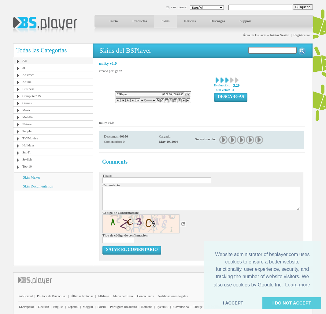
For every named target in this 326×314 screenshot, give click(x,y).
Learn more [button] (297, 284)
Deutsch (43, 306)
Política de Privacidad (52, 296)
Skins (165, 21)
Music (26, 110)
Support (246, 21)
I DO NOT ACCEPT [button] (291, 303)
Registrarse (301, 35)
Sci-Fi (26, 152)
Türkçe (197, 306)
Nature (26, 124)
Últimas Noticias (82, 296)
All (24, 60)
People (26, 131)
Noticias (190, 21)
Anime (26, 82)
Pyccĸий (163, 306)
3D (24, 68)
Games (27, 103)
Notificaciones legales (172, 296)
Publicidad (25, 296)
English (58, 306)
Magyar (88, 306)
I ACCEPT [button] (233, 303)
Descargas (217, 21)
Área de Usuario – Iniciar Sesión (266, 35)
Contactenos (145, 296)
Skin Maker (31, 177)
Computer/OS (31, 96)
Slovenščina (180, 306)
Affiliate (103, 296)
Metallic (28, 117)
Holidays (28, 145)
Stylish (27, 159)
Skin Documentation (38, 186)
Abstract (28, 75)
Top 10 (27, 166)
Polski (101, 306)
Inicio (113, 21)
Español (73, 306)
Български (26, 306)
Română (147, 306)
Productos (139, 21)
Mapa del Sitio (123, 296)
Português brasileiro (123, 306)
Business (28, 89)
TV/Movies (30, 138)
